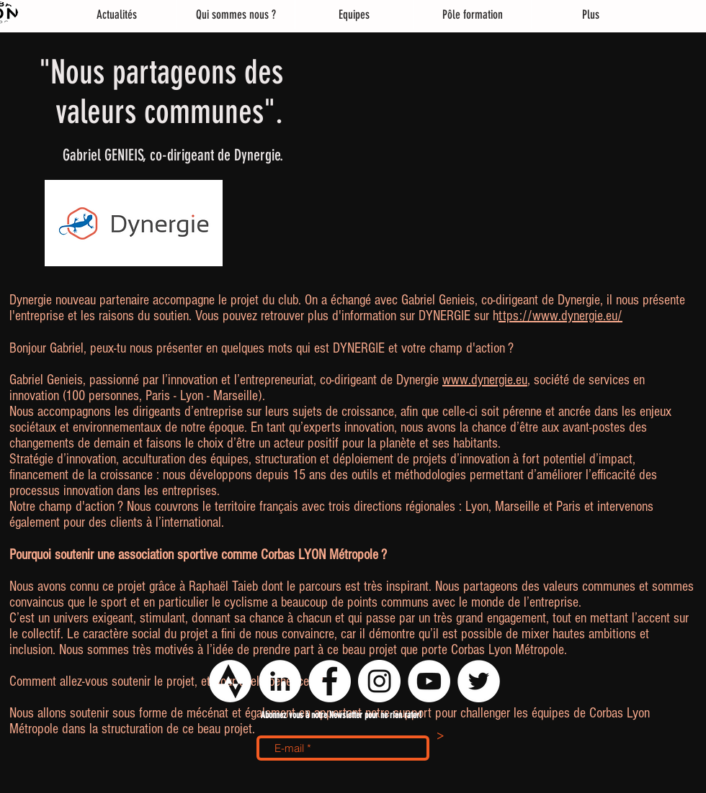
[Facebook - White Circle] (329, 681)
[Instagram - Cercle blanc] (379, 681)
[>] (440, 736)
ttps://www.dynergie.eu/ (560, 316)
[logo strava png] (230, 681)
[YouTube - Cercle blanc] (429, 681)
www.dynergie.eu (484, 380)
